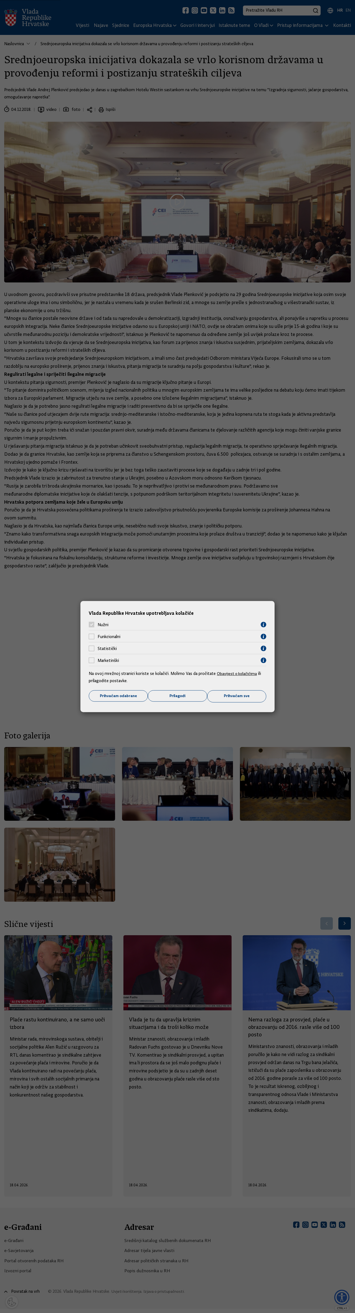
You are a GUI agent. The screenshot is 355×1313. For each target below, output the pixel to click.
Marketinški (108, 660)
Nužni (103, 624)
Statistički (107, 648)
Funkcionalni (109, 636)
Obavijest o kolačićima (237, 673)
